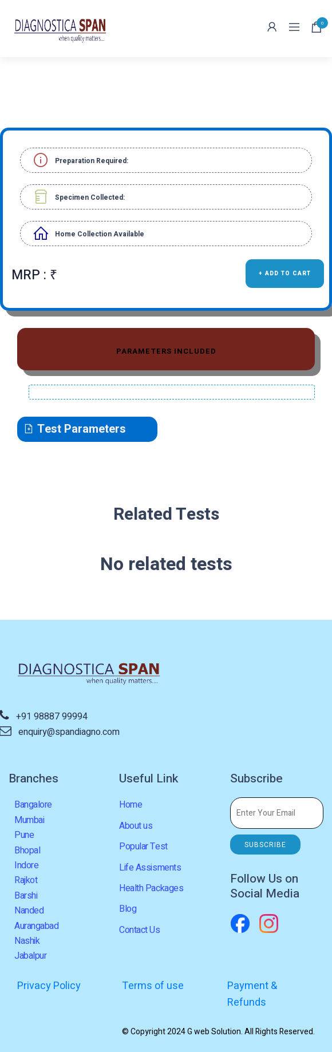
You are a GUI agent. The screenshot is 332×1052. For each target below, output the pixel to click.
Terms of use (153, 986)
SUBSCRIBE (265, 845)
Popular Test (143, 846)
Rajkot (25, 880)
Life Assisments (150, 868)
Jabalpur (30, 956)
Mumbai (29, 820)
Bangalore (33, 805)
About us (135, 826)
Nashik (26, 941)
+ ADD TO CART (285, 274)
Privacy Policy (49, 986)
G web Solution (214, 1032)
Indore (26, 865)
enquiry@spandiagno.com (69, 732)
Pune (24, 835)
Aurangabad (36, 926)
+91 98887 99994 (52, 716)
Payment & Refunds (252, 994)
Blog (127, 909)
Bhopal (27, 850)
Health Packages (151, 888)
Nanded (29, 910)
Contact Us (139, 930)
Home (130, 805)
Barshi (25, 896)
